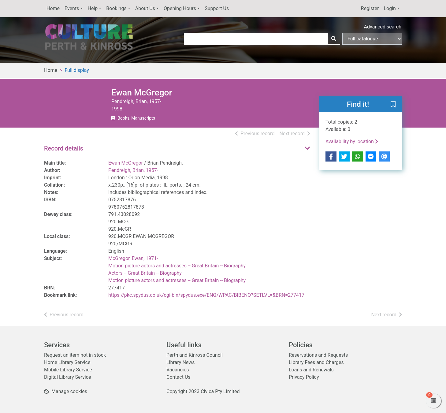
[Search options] (372, 39)
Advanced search (382, 27)
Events (72, 8)
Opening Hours (180, 8)
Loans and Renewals (311, 370)
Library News (180, 362)
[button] (393, 105)
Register (370, 8)
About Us (145, 8)
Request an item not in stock (75, 355)
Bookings (116, 8)
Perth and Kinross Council (194, 355)
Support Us (217, 8)
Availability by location (351, 141)
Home (53, 8)
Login (390, 8)
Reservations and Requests (318, 355)
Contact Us (178, 377)
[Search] (334, 39)
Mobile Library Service (68, 370)
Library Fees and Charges (316, 362)
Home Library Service (67, 362)
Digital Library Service (67, 377)
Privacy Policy (304, 377)
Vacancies (177, 370)
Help (93, 8)
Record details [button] (63, 148)
